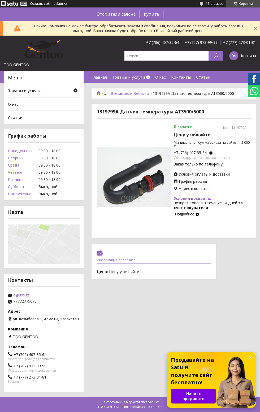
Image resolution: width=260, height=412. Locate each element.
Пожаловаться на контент (143, 407)
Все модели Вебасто (130, 93)
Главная (99, 77)
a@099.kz (21, 295)
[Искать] (216, 56)
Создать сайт (40, 4)
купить (151, 14)
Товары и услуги (128, 77)
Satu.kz (153, 402)
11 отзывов (215, 3)
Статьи (203, 77)
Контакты (181, 77)
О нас (160, 77)
